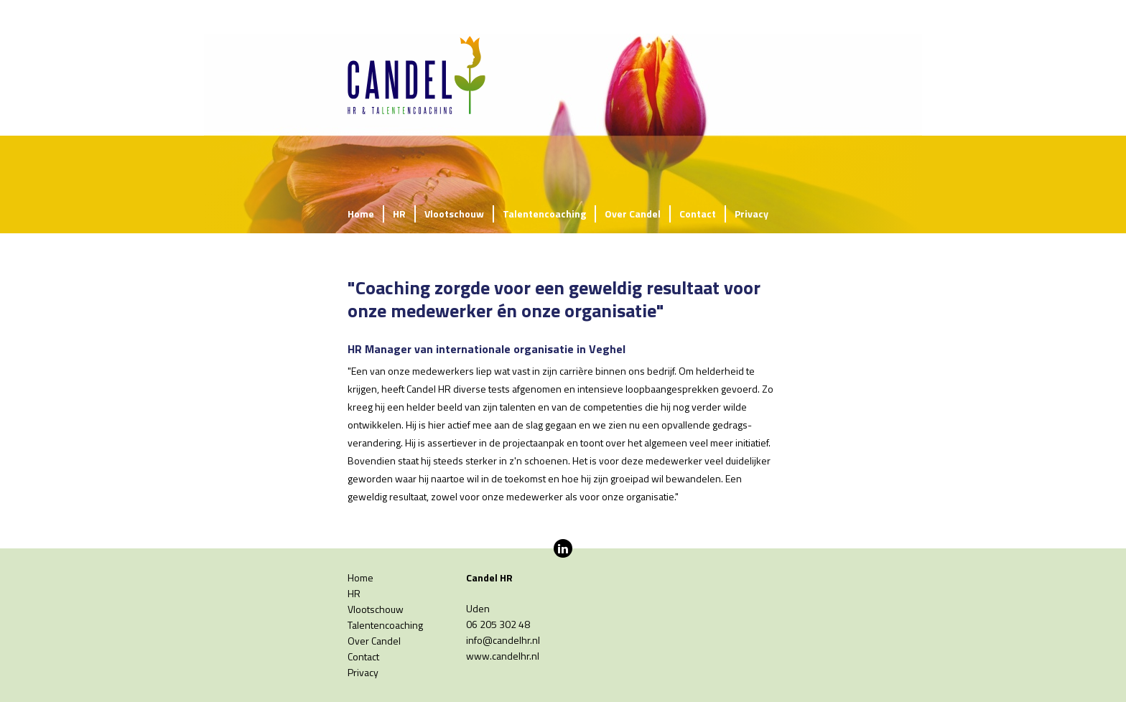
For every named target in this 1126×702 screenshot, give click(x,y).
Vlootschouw (454, 213)
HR (399, 213)
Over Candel (633, 213)
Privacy (751, 213)
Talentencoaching (544, 213)
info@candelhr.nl (503, 639)
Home (361, 213)
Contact (697, 213)
